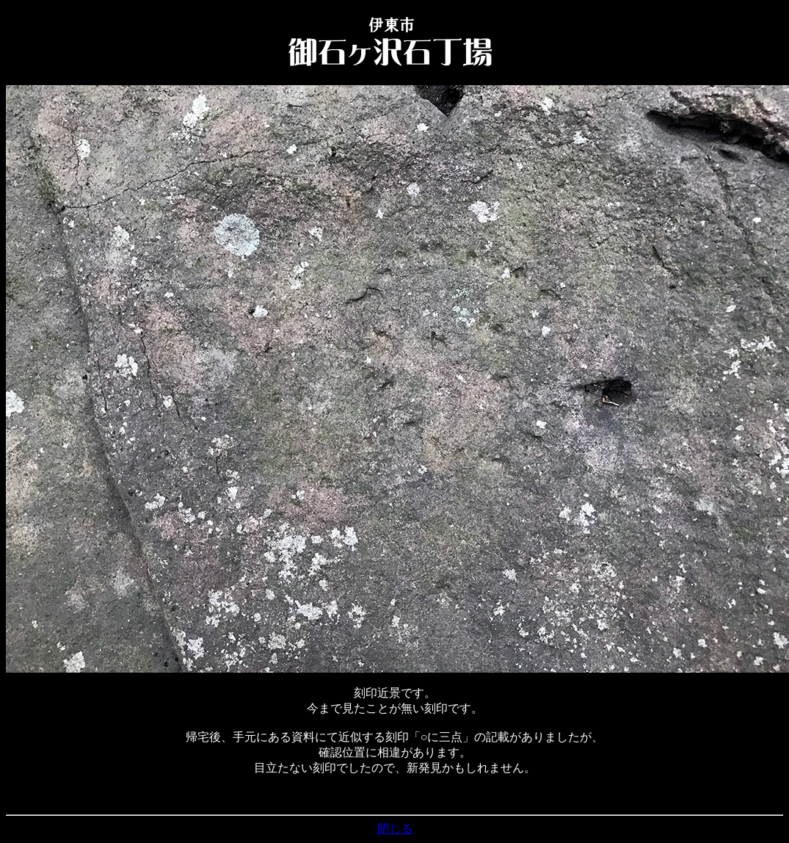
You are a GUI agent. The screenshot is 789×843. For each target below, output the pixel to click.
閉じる (394, 828)
